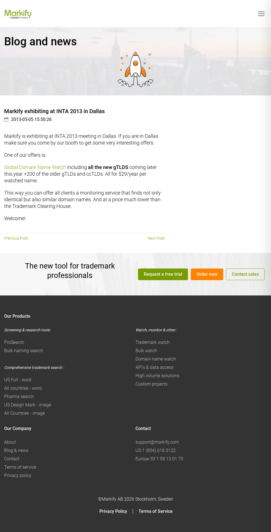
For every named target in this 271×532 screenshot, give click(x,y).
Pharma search (19, 396)
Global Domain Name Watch (35, 167)
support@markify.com (157, 442)
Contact (11, 458)
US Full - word (17, 379)
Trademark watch (153, 342)
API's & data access (155, 367)
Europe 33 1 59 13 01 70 (159, 458)
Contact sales (245, 274)
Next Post (156, 238)
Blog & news (16, 450)
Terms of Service (156, 511)
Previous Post (16, 238)
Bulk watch (146, 350)
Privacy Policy (113, 511)
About (10, 442)
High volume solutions (157, 375)
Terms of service (20, 467)
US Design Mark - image (27, 404)
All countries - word (23, 388)
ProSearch (14, 342)
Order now (207, 274)
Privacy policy (17, 475)
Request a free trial (163, 274)
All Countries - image (24, 413)
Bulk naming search (23, 350)
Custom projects (151, 384)
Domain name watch (156, 359)
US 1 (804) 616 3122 (156, 450)
